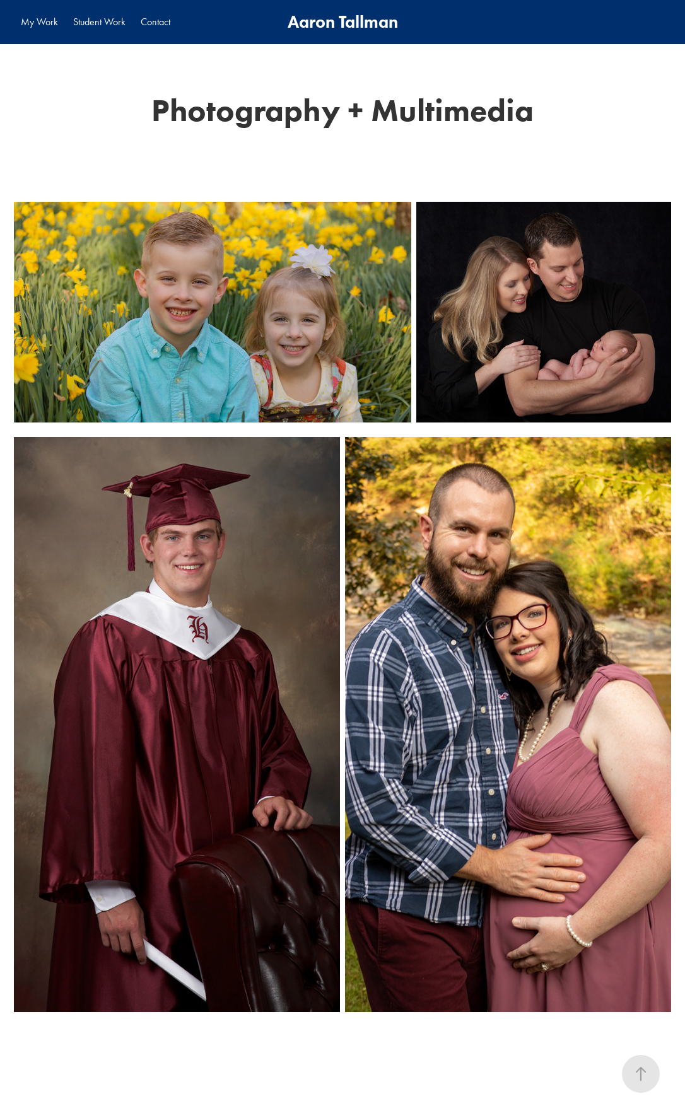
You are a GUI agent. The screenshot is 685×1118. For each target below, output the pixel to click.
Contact (155, 22)
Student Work (99, 22)
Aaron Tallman (343, 21)
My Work (39, 22)
